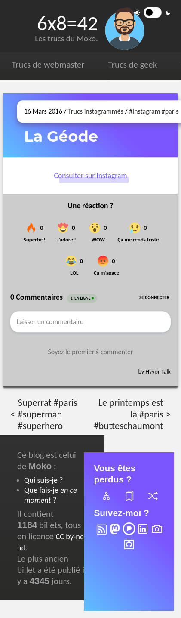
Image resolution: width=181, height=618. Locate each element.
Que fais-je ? (50, 495)
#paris (170, 111)
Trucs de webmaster (48, 64)
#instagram (144, 111)
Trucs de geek (132, 64)
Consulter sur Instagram (90, 175)
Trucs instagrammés (95, 111)
